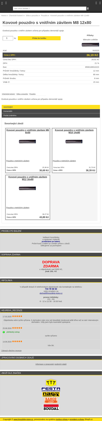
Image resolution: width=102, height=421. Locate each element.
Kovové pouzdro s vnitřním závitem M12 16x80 (27, 178)
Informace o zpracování (45, 364)
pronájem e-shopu (77, 419)
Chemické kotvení (8, 94)
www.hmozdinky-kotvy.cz (23, 419)
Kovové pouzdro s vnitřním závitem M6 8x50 (28, 131)
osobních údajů (60, 364)
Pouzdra (32, 94)
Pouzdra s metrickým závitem (17, 161)
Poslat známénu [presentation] (9, 115)
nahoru (98, 417)
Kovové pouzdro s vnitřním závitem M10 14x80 (74, 131)
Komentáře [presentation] (7, 111)
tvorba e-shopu (62, 419)
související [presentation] (8, 107)
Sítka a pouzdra (22, 94)
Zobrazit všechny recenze (11, 351)
